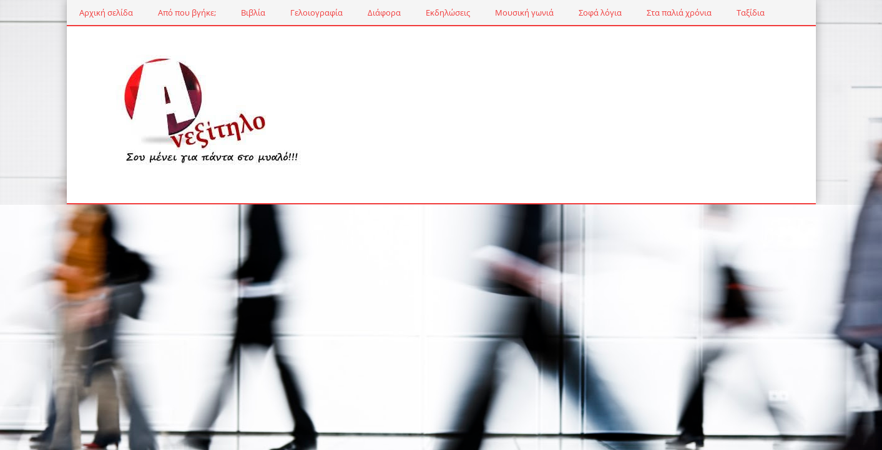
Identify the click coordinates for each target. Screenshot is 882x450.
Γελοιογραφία (316, 12)
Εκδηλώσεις (448, 12)
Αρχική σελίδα (106, 12)
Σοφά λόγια (600, 12)
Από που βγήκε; (187, 12)
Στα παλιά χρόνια (679, 12)
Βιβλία (253, 12)
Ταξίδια (751, 12)
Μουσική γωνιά (524, 12)
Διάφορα (384, 12)
